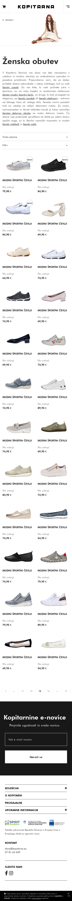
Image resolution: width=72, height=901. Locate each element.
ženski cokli (29, 124)
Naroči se (36, 757)
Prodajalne (13, 802)
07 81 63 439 (12, 852)
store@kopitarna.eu (16, 848)
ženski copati (10, 87)
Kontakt (11, 842)
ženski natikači (10, 124)
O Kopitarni (13, 795)
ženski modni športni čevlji (17, 94)
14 (48, 691)
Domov (9, 20)
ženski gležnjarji (48, 98)
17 (66, 691)
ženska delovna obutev (16, 113)
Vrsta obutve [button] (9, 137)
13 (40, 691)
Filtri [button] (5, 145)
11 (22, 691)
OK (69, 895)
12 (31, 691)
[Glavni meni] (68, 6)
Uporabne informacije (21, 810)
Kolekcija (12, 788)
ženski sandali (26, 98)
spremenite (36, 898)
